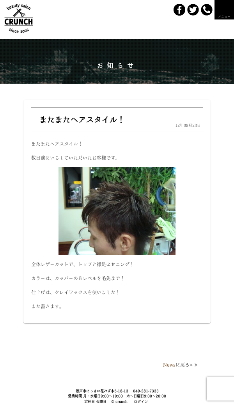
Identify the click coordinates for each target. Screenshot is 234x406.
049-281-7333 (146, 391)
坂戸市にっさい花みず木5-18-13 (102, 391)
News (169, 364)
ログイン (141, 401)
